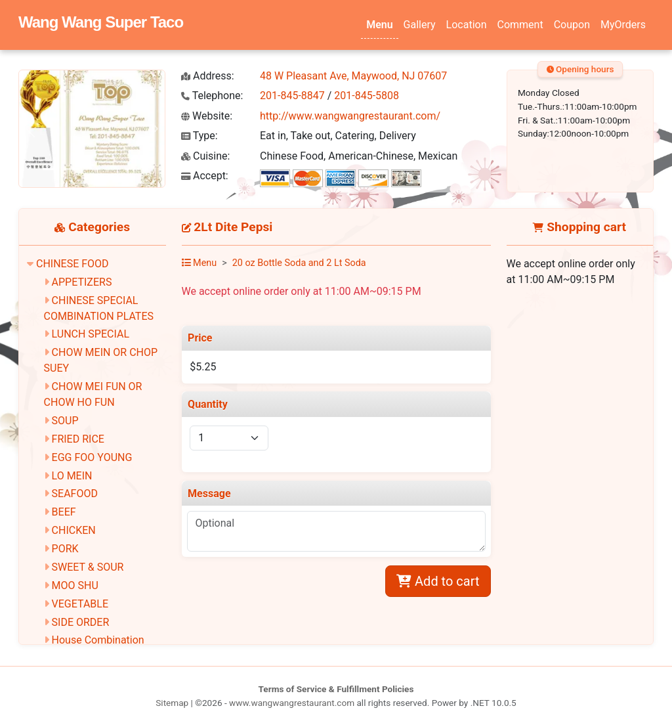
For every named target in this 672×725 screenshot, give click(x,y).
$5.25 (203, 367)
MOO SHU (75, 585)
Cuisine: (205, 156)
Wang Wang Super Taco (100, 22)
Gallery (420, 24)
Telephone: (212, 95)
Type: (199, 135)
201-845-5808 (366, 95)
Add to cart (437, 581)
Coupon (572, 24)
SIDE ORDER (81, 622)
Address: (207, 76)
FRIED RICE (78, 439)
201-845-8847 (292, 95)
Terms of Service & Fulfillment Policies (336, 689)
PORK (65, 548)
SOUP (65, 420)
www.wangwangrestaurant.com (291, 702)
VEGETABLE (80, 604)
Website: (206, 116)
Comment (520, 24)
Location (466, 24)
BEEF (64, 512)
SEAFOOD (75, 493)
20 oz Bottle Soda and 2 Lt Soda (299, 263)
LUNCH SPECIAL (90, 334)
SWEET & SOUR (88, 567)
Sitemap (172, 702)
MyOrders (623, 24)
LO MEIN (72, 476)
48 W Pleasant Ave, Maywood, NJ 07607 (353, 76)
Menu (379, 24)
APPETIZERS (82, 282)
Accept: (204, 175)
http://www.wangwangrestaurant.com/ (350, 116)
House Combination (98, 640)
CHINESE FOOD (72, 263)
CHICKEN (74, 530)
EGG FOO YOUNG (92, 457)
